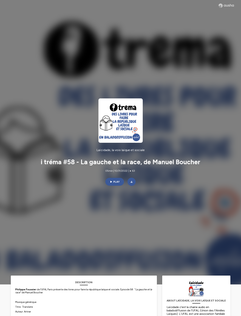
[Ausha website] (226, 6)
